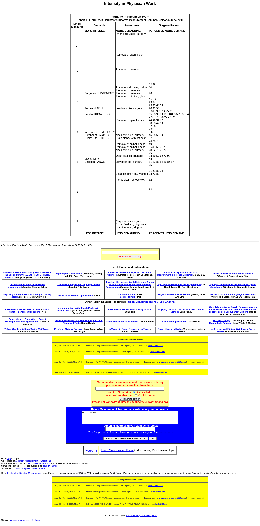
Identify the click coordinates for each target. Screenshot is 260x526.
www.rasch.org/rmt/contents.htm (25, 522)
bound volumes (50, 468)
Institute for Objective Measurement (24, 475)
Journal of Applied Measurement (29, 471)
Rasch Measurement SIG (38, 466)
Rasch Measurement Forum (117, 452)
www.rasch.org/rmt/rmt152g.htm (141, 518)
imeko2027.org (161, 372)
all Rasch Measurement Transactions (33, 463)
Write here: (130, 419)
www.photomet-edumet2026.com (172, 362)
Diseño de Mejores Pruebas (68, 329)
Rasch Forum (166, 434)
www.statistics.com (155, 346)
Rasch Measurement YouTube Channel (151, 301)
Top (9, 461)
